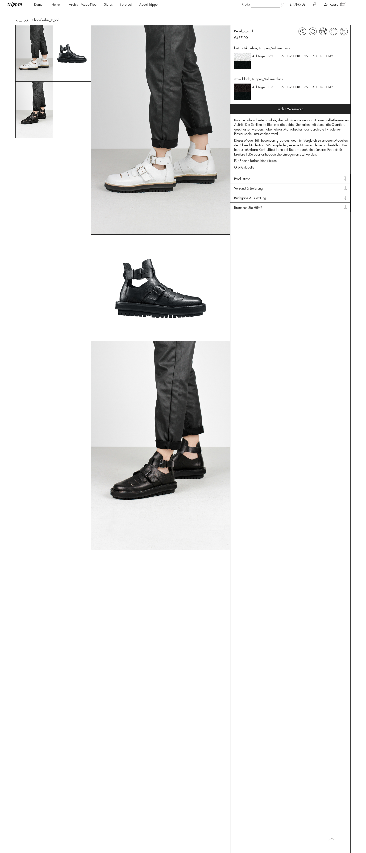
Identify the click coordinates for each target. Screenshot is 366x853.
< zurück (22, 20)
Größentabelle (244, 167)
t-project (126, 4)
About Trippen (149, 4)
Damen (39, 4)
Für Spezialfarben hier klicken (255, 161)
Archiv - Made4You (82, 4)
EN (292, 4)
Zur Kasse (333, 4)
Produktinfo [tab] (242, 179)
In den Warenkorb (290, 109)
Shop (36, 20)
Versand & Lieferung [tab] (248, 188)
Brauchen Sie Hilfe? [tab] (248, 208)
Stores (108, 4)
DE (303, 4)
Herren (56, 4)
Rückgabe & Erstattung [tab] (250, 198)
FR (298, 4)
